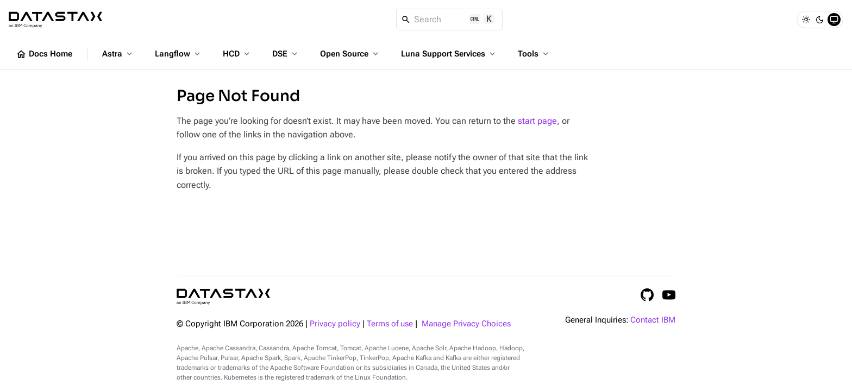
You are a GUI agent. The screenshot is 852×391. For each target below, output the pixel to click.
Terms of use (390, 324)
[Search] (449, 19)
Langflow (178, 54)
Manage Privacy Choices (466, 324)
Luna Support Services (449, 54)
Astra (118, 54)
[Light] (805, 19)
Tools (534, 54)
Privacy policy (335, 324)
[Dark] (819, 19)
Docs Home (44, 54)
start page (537, 121)
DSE (285, 54)
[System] (834, 19)
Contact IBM (652, 320)
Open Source (350, 54)
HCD (237, 54)
